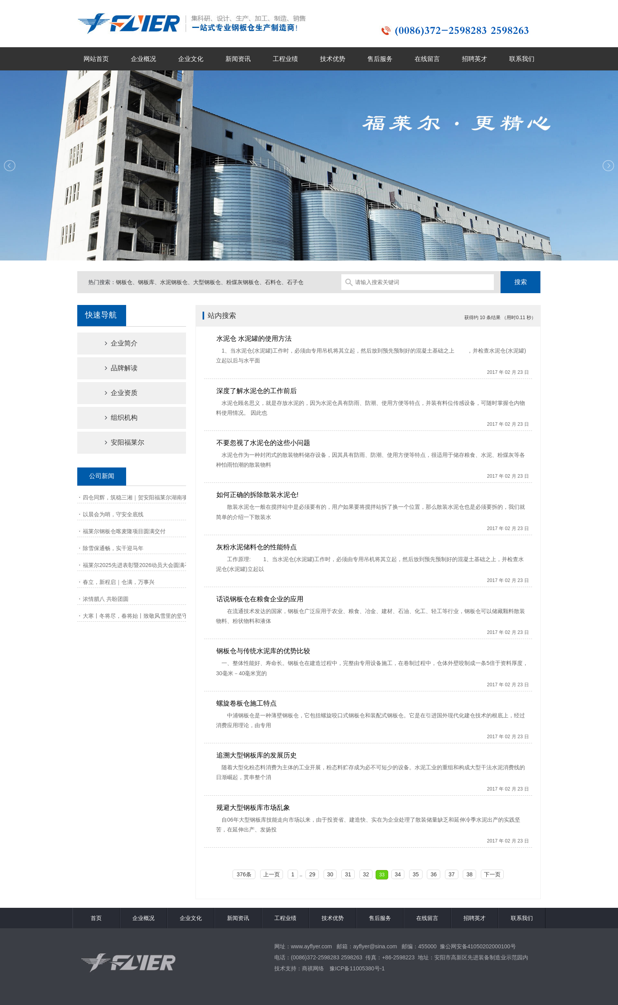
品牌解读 (114, 368)
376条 (243, 874)
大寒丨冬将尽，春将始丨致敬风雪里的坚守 (135, 616)
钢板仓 (124, 282)
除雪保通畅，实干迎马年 (113, 548)
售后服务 (380, 58)
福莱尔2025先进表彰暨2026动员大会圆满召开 (139, 565)
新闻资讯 (238, 58)
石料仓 (273, 282)
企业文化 (190, 58)
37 (452, 874)
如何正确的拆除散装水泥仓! (257, 495)
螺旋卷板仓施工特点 (246, 703)
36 (433, 874)
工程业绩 (285, 58)
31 (348, 874)
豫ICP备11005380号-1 (357, 968)
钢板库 (146, 282)
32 (366, 874)
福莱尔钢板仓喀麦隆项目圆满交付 (124, 531)
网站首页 (96, 58)
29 (312, 874)
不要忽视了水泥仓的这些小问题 (263, 443)
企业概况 (143, 58)
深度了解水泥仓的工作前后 (256, 391)
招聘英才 (474, 58)
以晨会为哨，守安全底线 (113, 514)
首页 (96, 918)
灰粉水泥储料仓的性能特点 (256, 547)
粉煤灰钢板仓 (242, 282)
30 (330, 874)
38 (469, 874)
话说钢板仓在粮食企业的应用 (259, 599)
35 (416, 874)
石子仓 (295, 282)
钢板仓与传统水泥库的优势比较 (263, 651)
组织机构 (114, 417)
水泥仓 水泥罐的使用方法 (254, 338)
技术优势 (332, 58)
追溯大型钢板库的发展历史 (256, 755)
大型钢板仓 (207, 282)
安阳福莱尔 (117, 442)
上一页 (271, 874)
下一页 (492, 874)
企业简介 (114, 343)
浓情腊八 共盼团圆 (105, 599)
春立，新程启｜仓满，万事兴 (118, 582)
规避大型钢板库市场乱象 (253, 807)
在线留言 (427, 58)
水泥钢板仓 (174, 282)
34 (398, 874)
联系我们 (521, 58)
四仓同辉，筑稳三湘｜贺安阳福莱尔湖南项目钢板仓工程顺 (154, 497)
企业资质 (114, 393)
